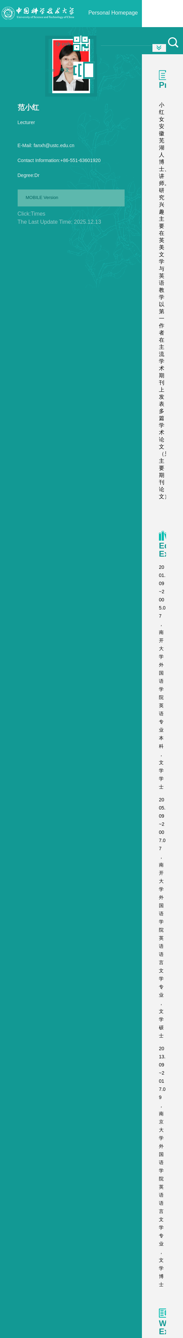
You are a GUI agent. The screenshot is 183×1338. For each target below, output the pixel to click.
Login (49, 70)
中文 (65, 70)
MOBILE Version (42, 197)
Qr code (63, 43)
